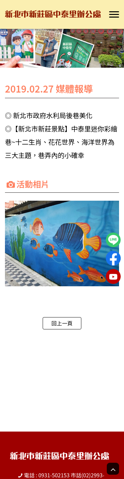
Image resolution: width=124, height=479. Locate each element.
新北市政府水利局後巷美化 (52, 115)
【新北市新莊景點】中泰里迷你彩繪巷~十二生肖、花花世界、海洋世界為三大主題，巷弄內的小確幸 (61, 142)
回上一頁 (61, 323)
